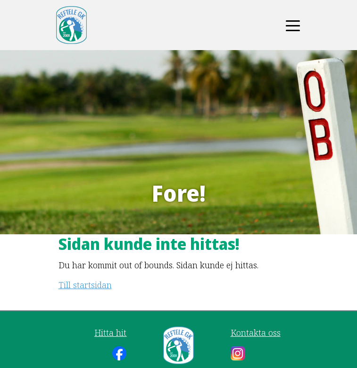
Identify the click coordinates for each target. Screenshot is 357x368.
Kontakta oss (256, 332)
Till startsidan (85, 285)
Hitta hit (110, 332)
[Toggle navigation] (293, 25)
